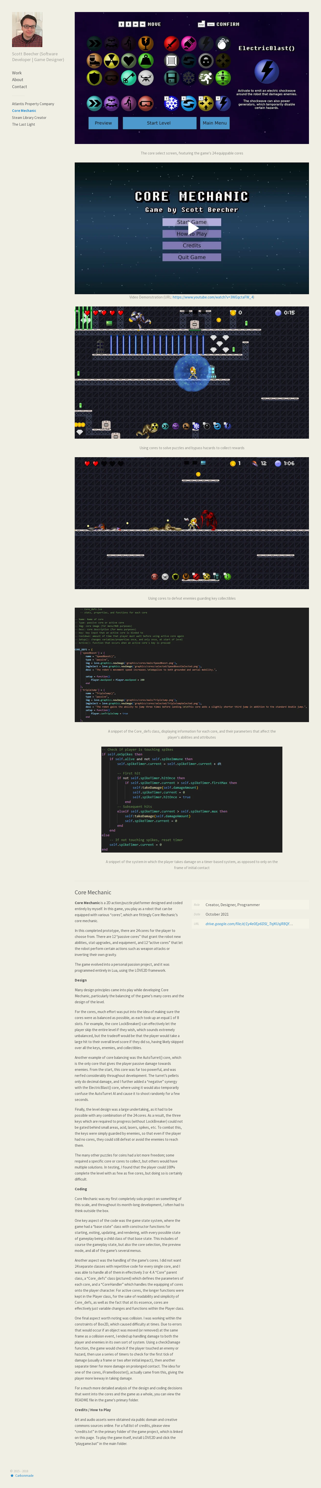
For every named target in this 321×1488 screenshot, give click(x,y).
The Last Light (23, 124)
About (17, 79)
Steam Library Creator (29, 117)
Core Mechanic (24, 110)
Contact (19, 86)
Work (17, 73)
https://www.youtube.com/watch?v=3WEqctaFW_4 (213, 297)
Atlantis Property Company (33, 104)
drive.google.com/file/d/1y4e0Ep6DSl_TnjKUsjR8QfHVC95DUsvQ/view (262, 923)
